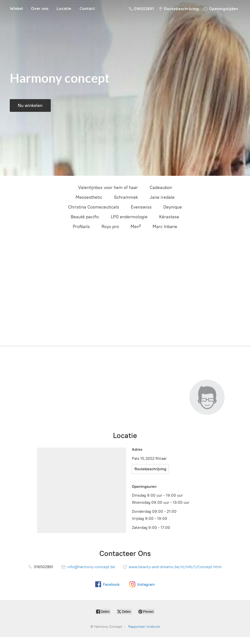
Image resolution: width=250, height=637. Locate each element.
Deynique (172, 207)
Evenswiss (141, 207)
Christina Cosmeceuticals (93, 207)
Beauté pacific (85, 216)
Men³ (136, 226)
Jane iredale (162, 197)
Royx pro (110, 226)
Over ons (39, 8)
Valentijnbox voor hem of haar (108, 187)
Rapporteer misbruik (144, 627)
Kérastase (169, 216)
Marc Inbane (165, 226)
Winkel (16, 8)
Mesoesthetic (89, 197)
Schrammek (126, 197)
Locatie (64, 8)
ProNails (81, 226)
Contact (87, 8)
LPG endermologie (129, 216)
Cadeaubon (161, 187)
